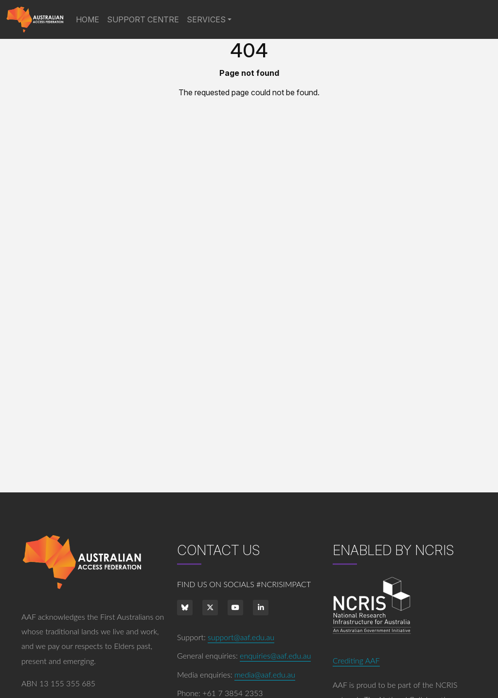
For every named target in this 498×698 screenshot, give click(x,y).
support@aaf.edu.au (241, 637)
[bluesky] (185, 607)
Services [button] (206, 19)
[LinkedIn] (260, 607)
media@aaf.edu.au (264, 674)
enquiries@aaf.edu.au (275, 655)
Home (89, 18)
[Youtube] (235, 607)
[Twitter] (210, 607)
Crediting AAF (356, 660)
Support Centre (143, 19)
